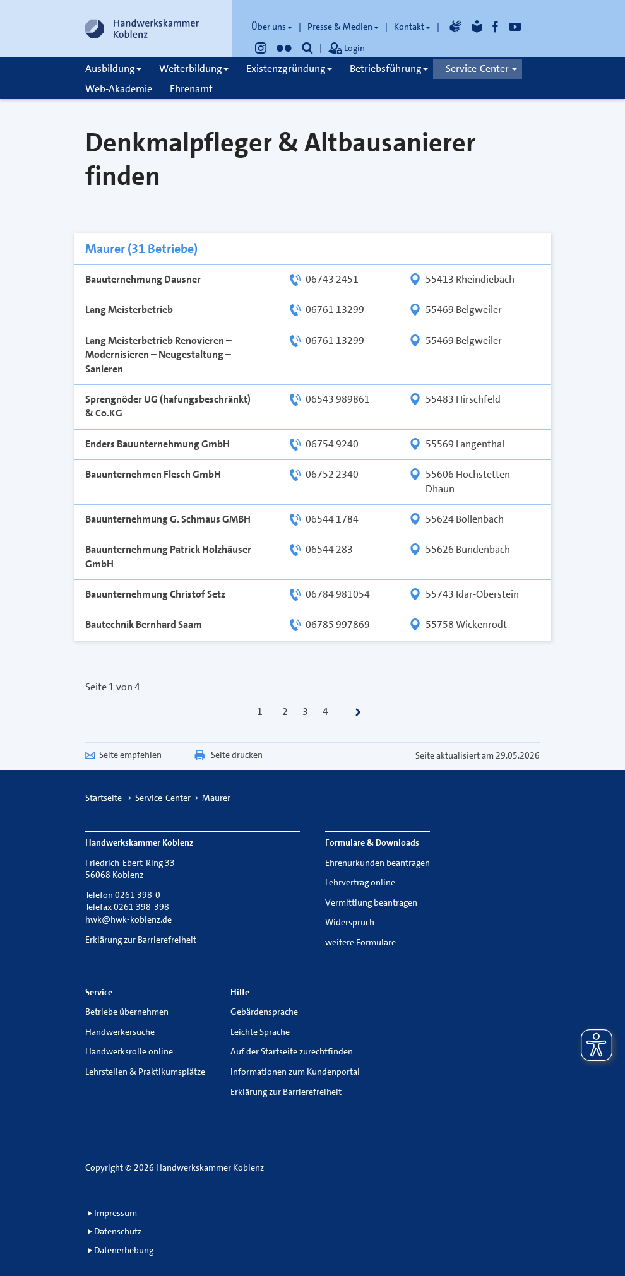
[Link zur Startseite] (142, 28)
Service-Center (481, 68)
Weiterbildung (194, 68)
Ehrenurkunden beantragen (377, 862)
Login (346, 49)
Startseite (103, 797)
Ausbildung (113, 68)
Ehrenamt (191, 88)
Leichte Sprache (260, 1031)
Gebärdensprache (264, 1011)
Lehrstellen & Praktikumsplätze (145, 1071)
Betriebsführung (389, 68)
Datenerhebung (123, 1250)
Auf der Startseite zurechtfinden (291, 1051)
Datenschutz (117, 1231)
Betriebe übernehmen (127, 1011)
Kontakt (412, 26)
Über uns (271, 26)
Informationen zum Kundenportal (295, 1071)
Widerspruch (349, 922)
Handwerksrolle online (129, 1051)
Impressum (115, 1213)
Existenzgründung (289, 68)
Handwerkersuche (120, 1031)
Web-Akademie (118, 88)
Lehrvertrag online (360, 882)
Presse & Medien (343, 26)
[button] (307, 48)
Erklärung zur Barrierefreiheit (140, 939)
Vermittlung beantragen (371, 902)
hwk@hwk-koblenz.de (128, 919)
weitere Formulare (360, 942)
